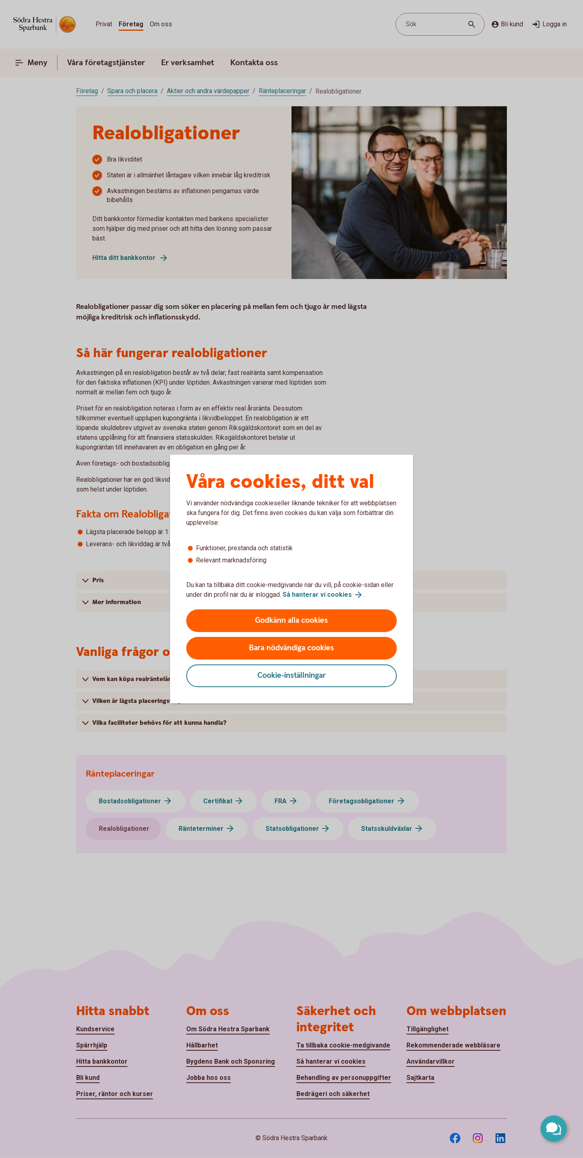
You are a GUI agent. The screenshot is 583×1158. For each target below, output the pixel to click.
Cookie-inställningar (291, 676)
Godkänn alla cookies (291, 620)
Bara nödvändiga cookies (291, 648)
